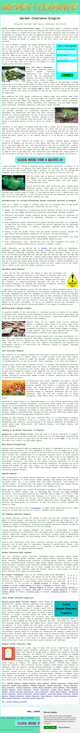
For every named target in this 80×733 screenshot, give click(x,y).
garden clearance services (51, 210)
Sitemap (3, 718)
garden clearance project (55, 232)
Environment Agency (33, 440)
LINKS (55, 13)
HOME (50, 13)
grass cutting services (65, 587)
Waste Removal (43, 683)
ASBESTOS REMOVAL (36, 587)
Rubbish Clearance (38, 685)
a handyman (46, 585)
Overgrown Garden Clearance (59, 694)
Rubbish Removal (13, 683)
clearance (24, 119)
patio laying (15, 589)
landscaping (35, 508)
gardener (11, 117)
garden (75, 28)
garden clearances (15, 489)
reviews (16, 168)
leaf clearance (65, 671)
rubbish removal (8, 592)
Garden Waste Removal (20, 685)
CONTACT (66, 13)
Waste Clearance (8, 687)
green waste (27, 197)
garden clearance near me (43, 621)
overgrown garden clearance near (19, 623)
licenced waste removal (67, 663)
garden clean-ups (70, 667)
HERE (40, 88)
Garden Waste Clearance (42, 687)
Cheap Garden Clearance (11, 698)
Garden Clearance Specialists (21, 692)
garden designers (60, 589)
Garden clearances (9, 248)
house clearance (71, 492)
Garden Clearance (70, 685)
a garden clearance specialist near (29, 604)
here (39, 571)
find (8, 556)
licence (20, 438)
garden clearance (15, 64)
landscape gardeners (59, 592)
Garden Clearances (58, 683)
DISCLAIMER (74, 13)
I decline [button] (53, 727)
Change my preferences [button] (64, 727)
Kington (44, 248)
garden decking (25, 585)
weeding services (41, 583)
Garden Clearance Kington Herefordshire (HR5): (21, 28)
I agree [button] (46, 727)
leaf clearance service (38, 412)
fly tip (45, 91)
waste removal (64, 316)
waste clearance (45, 338)
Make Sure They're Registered (39, 67)
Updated (23, 718)
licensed (29, 78)
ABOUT (60, 13)
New (18, 718)
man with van (44, 492)
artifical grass (32, 592)
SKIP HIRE (37, 589)
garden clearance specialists (66, 257)
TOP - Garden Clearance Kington (14, 702)
